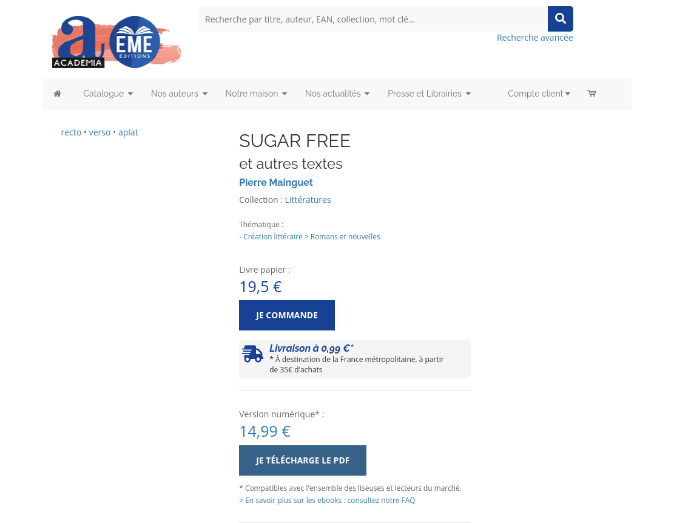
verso (100, 132)
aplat (128, 132)
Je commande (287, 315)
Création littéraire (273, 236)
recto (71, 132)
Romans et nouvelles (345, 236)
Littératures (308, 199)
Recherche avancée (535, 37)
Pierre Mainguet (276, 182)
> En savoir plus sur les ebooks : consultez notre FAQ (327, 500)
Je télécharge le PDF (302, 460)
